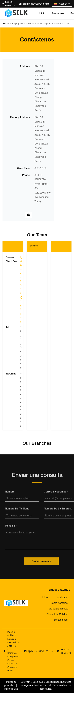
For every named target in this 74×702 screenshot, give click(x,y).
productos (58, 13)
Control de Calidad (57, 614)
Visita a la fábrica (58, 608)
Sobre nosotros (59, 603)
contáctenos (61, 619)
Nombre (9, 493)
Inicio (42, 13)
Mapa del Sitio (11, 689)
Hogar (6, 23)
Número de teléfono (17, 510)
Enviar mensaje (41, 563)
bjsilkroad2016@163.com (36, 4)
